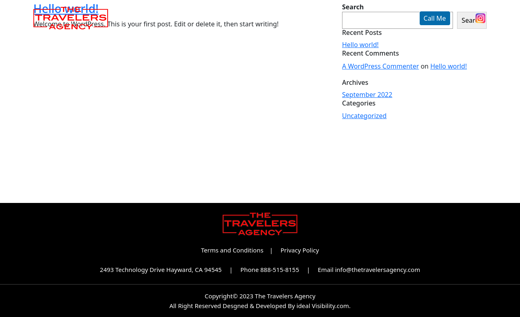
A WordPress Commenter (380, 66)
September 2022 (367, 94)
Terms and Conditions (232, 250)
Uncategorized (364, 115)
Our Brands (246, 18)
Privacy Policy (300, 250)
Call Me (435, 18)
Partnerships (311, 18)
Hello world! (360, 44)
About (193, 18)
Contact (370, 18)
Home (152, 18)
